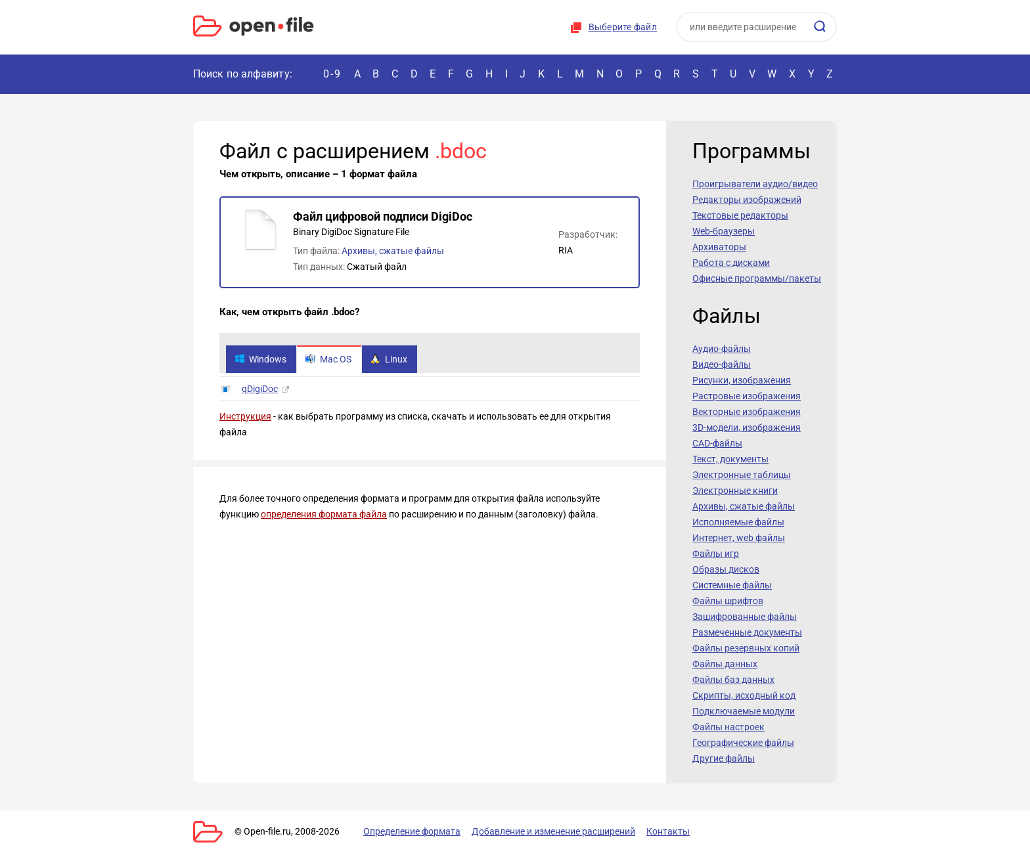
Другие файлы (723, 758)
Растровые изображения (746, 396)
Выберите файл (623, 27)
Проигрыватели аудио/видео (755, 184)
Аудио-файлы (721, 348)
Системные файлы (732, 585)
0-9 (332, 74)
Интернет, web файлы (738, 538)
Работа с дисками (731, 262)
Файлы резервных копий (745, 648)
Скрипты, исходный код (743, 695)
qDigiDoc (260, 388)
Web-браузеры (723, 231)
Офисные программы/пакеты (756, 278)
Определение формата (411, 831)
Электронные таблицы (741, 475)
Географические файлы (743, 742)
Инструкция (245, 416)
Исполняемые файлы (738, 522)
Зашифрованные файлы (744, 616)
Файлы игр (715, 553)
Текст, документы (730, 459)
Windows (260, 359)
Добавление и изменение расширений (553, 831)
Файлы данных (724, 664)
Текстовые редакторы (740, 215)
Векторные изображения (746, 411)
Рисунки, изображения (741, 380)
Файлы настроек (728, 727)
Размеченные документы (747, 632)
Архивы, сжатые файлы (393, 251)
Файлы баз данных (733, 679)
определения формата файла (324, 514)
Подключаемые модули (743, 711)
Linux (388, 359)
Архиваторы (719, 247)
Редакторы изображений (746, 199)
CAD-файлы (717, 443)
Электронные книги (735, 490)
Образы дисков (725, 569)
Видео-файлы (721, 364)
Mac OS (328, 359)
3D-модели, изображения (746, 427)
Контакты (668, 831)
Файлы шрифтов (727, 601)
